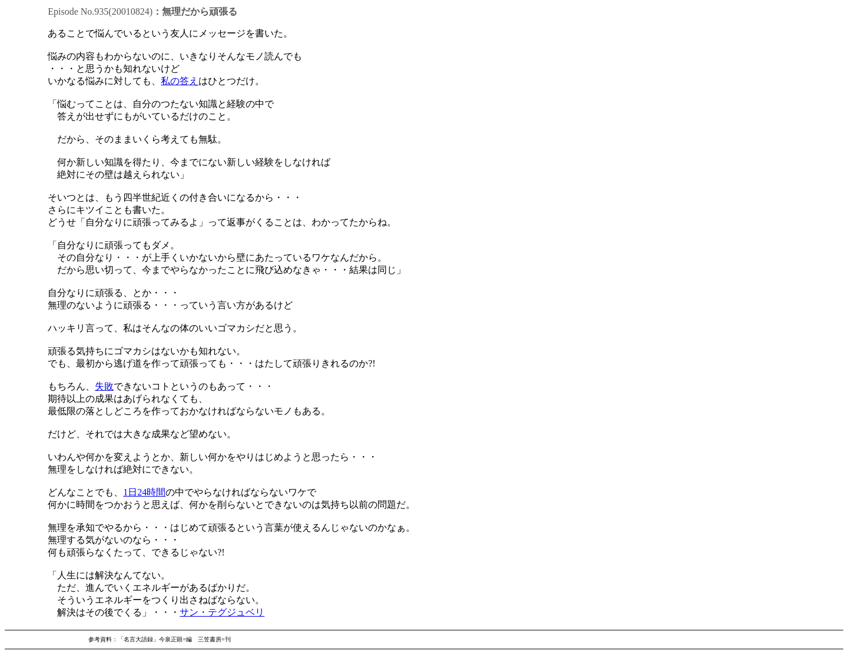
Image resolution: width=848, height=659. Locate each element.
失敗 (104, 386)
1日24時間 (144, 492)
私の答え (179, 81)
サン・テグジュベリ (222, 612)
